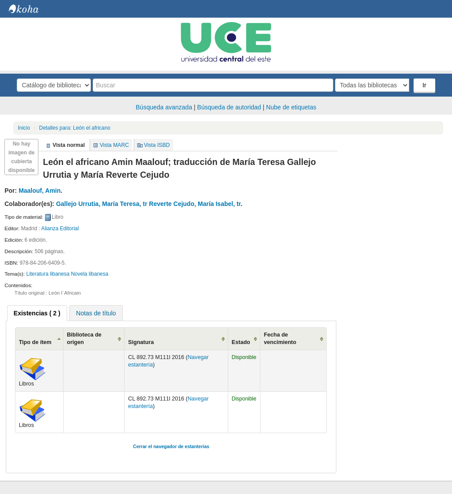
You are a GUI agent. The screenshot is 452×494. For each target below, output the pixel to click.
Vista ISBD (157, 145)
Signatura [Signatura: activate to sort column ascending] (141, 342)
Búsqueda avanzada (164, 107)
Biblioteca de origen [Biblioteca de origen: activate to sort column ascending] (84, 338)
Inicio (24, 128)
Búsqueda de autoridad (229, 107)
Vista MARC (114, 145)
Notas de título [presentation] (96, 313)
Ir (424, 85)
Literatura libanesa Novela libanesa (67, 274)
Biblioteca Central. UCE (31, 9)
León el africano (74, 128)
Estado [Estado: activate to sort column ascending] (241, 342)
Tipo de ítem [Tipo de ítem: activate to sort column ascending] (35, 342)
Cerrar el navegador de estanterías (171, 446)
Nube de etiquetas (291, 107)
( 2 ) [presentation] (37, 313)
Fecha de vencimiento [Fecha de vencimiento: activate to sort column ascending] (280, 338)
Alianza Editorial (60, 228)
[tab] (37, 313)
